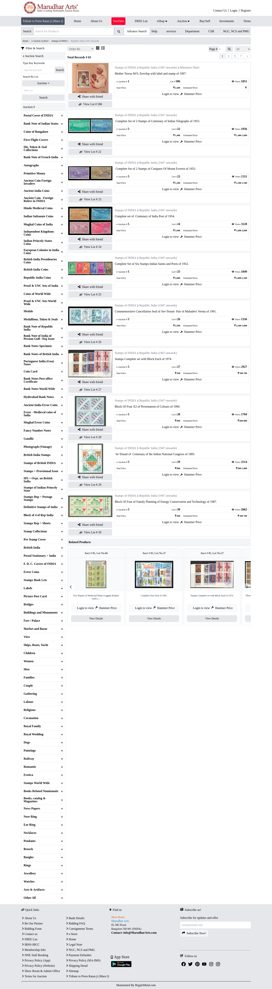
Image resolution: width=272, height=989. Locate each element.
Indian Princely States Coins (38, 242)
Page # (213, 49)
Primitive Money (34, 173)
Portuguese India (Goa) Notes (39, 363)
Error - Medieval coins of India (40, 414)
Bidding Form (31, 928)
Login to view (170, 94)
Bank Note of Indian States (41, 123)
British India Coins (36, 269)
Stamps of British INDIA (40, 463)
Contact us (29, 934)
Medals (28, 311)
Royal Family (32, 726)
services (171, 31)
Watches (29, 881)
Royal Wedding (33, 734)
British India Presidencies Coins (40, 261)
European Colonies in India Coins (41, 252)
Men (26, 669)
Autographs (31, 165)
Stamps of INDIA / (60, 41)
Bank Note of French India (41, 157)
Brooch (28, 849)
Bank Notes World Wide (39, 388)
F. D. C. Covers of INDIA (40, 563)
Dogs (27, 742)
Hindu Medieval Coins (38, 208)
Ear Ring (29, 824)
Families (29, 677)
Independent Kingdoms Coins (39, 233)
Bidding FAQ (75, 923)
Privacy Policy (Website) (38, 965)
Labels (28, 588)
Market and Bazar (35, 628)
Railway (29, 758)
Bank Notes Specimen (38, 346)
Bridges (28, 604)
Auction (43, 83)
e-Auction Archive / (41, 41)
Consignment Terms (79, 928)
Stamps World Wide (37, 783)
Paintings (30, 750)
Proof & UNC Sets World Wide (40, 303)
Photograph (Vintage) (38, 446)
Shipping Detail (76, 965)
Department (192, 31)
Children (29, 653)
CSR (211, 31)
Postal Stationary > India (40, 555)
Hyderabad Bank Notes (39, 397)
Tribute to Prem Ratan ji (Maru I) (43, 21)
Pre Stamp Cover (35, 539)
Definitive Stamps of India (40, 507)
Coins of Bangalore (36, 131)
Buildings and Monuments (41, 612)
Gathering (30, 693)
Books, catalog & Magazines (35, 800)
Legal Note (73, 944)
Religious (30, 709)
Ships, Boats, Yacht (36, 645)
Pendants (30, 841)
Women (28, 661)
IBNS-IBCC (30, 944)
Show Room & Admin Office (40, 971)
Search (60, 70)
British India (32, 547)
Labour (28, 701)
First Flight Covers (36, 139)
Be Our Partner (32, 923)
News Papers (32, 808)
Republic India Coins (37, 277)
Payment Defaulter (78, 955)
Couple (28, 685)
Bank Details (74, 918)
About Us (28, 918)
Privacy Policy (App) (35, 960)
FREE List (29, 939)
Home (70, 939)
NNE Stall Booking (34, 955)
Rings (27, 865)
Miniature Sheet (189, 67)
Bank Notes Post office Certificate (38, 380)
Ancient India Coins (36, 190)
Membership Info (33, 949)
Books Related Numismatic (41, 791)
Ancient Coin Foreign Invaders (37, 182)
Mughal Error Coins (37, 422)
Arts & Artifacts (34, 889)
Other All (30, 897)
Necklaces (30, 832)
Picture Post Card (35, 596)
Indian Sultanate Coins (38, 216)
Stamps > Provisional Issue (41, 471)
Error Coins (31, 572)
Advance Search (137, 31)
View (27, 636)
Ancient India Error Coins (41, 405)
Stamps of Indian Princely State (40, 489)
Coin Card (30, 371)
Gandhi (28, 438)
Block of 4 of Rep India (38, 515)
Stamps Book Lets (35, 580)
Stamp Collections (35, 531)
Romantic (30, 766)
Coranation (31, 718)
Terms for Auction (34, 976)
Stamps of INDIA (125, 67)
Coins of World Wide (37, 293)
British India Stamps (37, 454)
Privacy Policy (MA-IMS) (82, 960)
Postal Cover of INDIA (38, 115)
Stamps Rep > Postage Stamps (38, 498)
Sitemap (72, 971)
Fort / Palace (32, 620)
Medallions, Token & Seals (41, 319)
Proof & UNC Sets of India (41, 285)
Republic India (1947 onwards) (158, 67)
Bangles (29, 857)
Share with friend (90, 96)
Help (154, 31)
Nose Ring (30, 816)
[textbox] (145, 929)
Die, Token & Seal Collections (35, 149)
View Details (98, 618)
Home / (26, 41)
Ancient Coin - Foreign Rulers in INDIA (38, 200)
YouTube (118, 21)
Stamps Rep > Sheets (37, 523)
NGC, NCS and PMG (236, 31)
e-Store (71, 934)
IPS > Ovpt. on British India (38, 480)
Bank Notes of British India (41, 354)
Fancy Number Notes (37, 430)
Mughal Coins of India (38, 224)
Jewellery (30, 873)
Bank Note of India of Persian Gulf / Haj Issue (39, 337)
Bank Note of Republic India (38, 328)
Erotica (28, 774)
